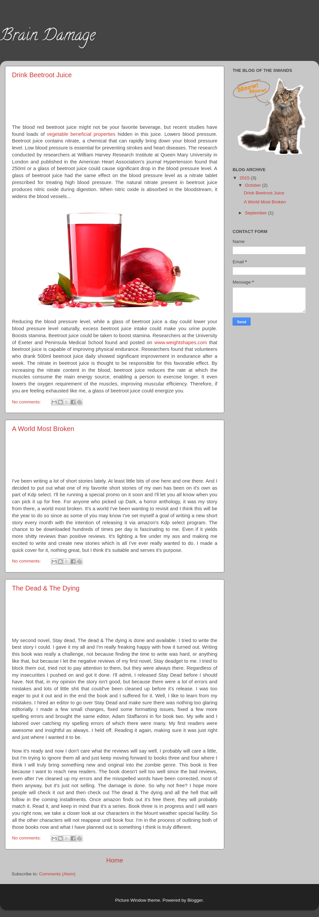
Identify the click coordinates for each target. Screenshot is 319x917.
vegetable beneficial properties (81, 134)
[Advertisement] (115, 100)
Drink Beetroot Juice (42, 75)
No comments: (27, 401)
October (253, 185)
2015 (245, 177)
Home (114, 860)
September (256, 212)
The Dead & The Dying (45, 588)
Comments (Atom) (57, 873)
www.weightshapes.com (180, 342)
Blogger (195, 900)
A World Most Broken (43, 428)
